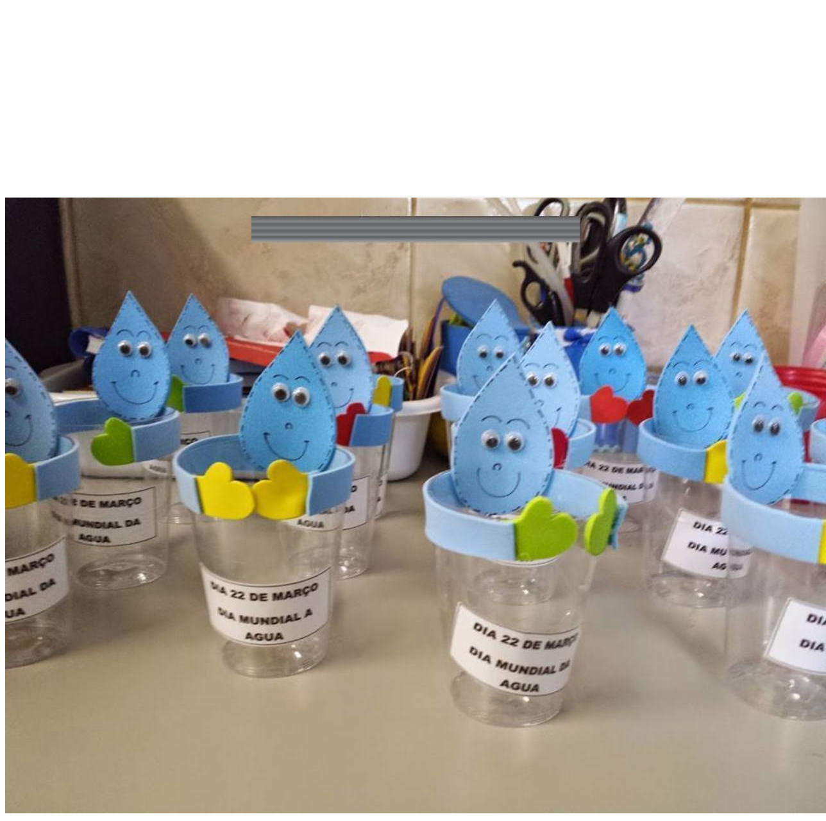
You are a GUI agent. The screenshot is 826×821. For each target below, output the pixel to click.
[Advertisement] (413, 108)
